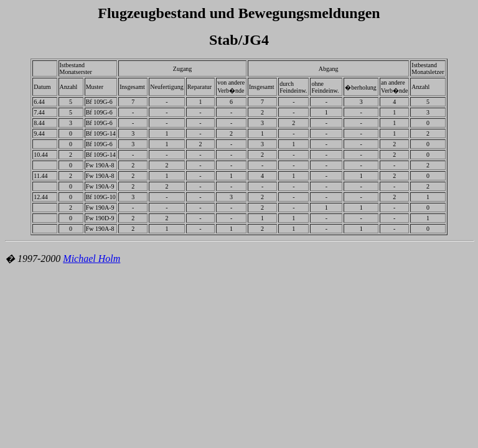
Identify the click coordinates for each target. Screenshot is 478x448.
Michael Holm (91, 258)
